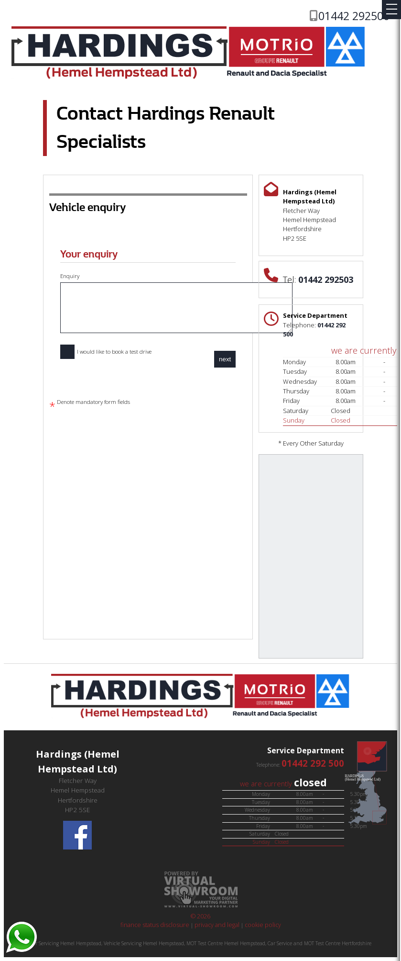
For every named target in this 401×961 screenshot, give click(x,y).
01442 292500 (354, 15)
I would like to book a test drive (106, 352)
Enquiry (176, 303)
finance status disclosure (155, 925)
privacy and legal (217, 925)
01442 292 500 (313, 763)
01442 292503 (325, 279)
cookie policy (263, 925)
